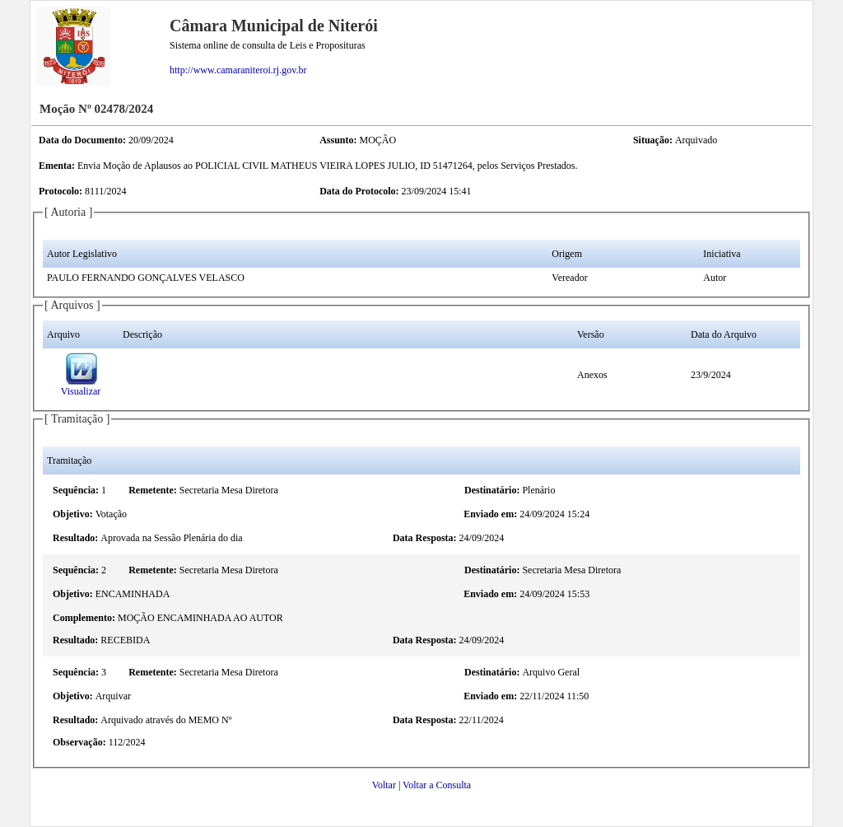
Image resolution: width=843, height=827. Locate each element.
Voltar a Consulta (437, 785)
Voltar (384, 785)
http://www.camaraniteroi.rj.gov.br (238, 70)
